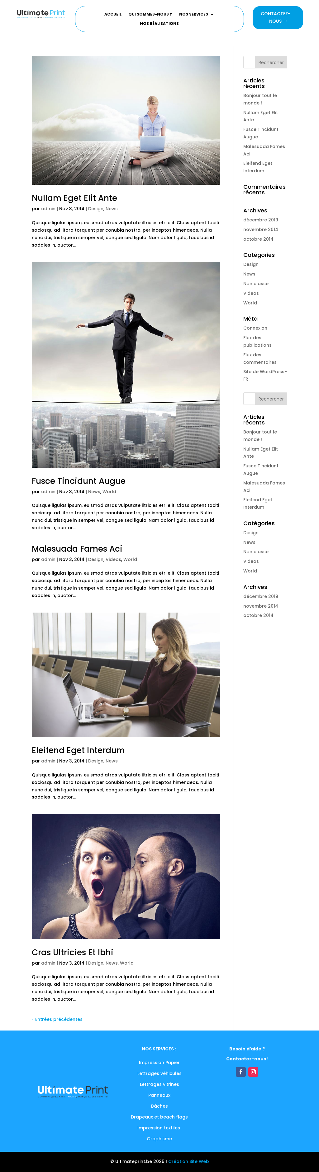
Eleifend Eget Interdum (78, 750)
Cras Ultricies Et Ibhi (72, 952)
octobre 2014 (258, 239)
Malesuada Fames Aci (77, 548)
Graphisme (159, 1139)
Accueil (112, 14)
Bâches (159, 1106)
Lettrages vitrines (159, 1084)
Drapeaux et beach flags (159, 1117)
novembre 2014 (260, 229)
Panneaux (159, 1095)
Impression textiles (159, 1128)
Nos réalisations (159, 23)
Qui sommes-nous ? (150, 14)
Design (95, 209)
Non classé (256, 283)
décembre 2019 (260, 220)
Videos (113, 559)
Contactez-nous (275, 17)
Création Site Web (188, 1161)
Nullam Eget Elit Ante (74, 198)
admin (48, 209)
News (112, 209)
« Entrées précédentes (57, 1019)
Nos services (193, 14)
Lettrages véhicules (159, 1073)
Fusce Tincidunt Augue (79, 481)
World (109, 492)
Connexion (255, 328)
